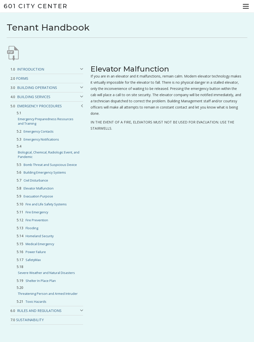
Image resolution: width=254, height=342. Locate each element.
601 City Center (36, 6)
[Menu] (245, 6)
